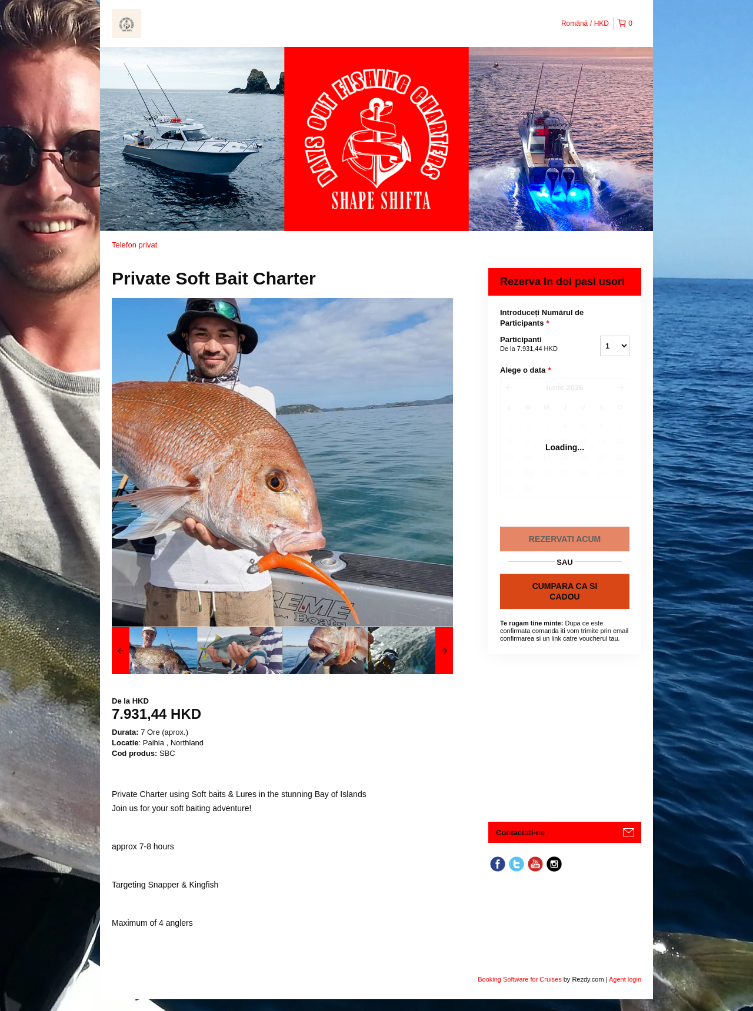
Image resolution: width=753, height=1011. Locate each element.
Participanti (535, 344)
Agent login (625, 979)
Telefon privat (134, 244)
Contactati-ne (520, 832)
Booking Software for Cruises (521, 979)
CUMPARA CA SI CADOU (565, 591)
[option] (154, 650)
